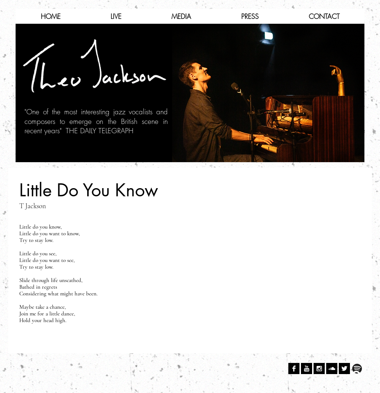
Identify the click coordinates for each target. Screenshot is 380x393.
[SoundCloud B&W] (331, 368)
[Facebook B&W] (293, 368)
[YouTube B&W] (306, 368)
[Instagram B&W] (319, 368)
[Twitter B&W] (344, 368)
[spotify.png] (357, 368)
